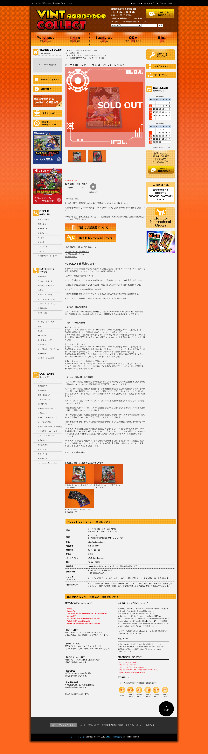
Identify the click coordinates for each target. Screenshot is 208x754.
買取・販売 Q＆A (133, 39)
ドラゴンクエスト (44, 233)
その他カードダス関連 (46, 358)
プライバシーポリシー (167, 3)
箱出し (40, 331)
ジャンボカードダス (45, 340)
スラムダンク (43, 247)
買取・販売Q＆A (44, 395)
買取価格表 (74, 39)
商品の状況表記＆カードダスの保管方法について (47, 101)
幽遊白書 (41, 242)
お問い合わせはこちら (161, 12)
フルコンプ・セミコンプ (47, 304)
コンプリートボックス (46, 322)
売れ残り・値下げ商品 (46, 285)
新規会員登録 (130, 22)
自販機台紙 (42, 353)
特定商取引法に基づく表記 (47, 431)
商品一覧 (104, 39)
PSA (39, 326)
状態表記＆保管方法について (48, 408)
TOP (66, 50)
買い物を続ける (71, 257)
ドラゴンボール (43, 219)
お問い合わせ (43, 458)
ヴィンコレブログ (44, 399)
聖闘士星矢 (42, 224)
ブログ (162, 39)
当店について (47, 113)
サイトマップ (148, 3)
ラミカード (42, 344)
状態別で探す (43, 308)
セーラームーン (43, 228)
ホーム (135, 3)
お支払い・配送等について (47, 123)
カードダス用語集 (47, 147)
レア (39, 317)
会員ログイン (43, 440)
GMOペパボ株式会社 (114, 737)
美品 (84, 58)
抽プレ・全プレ (43, 313)
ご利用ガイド (47, 89)
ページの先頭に (166, 708)
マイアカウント (146, 22)
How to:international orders (47, 463)
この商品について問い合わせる (77, 252)
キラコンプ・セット (45, 295)
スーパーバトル (90, 50)
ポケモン (41, 251)
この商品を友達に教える (74, 254)
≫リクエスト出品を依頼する (76, 452)
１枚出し (41, 290)
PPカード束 (42, 335)
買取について (45, 39)
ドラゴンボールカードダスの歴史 (47, 185)
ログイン (116, 22)
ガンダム (41, 238)
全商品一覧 (42, 276)
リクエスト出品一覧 (45, 281)
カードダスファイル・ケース (48, 349)
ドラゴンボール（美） (97, 58)
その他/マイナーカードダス (48, 256)
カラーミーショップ (77, 737)
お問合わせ (150, 725)
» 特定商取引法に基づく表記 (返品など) (80, 247)
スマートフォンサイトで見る (63, 725)
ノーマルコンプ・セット (47, 299)
